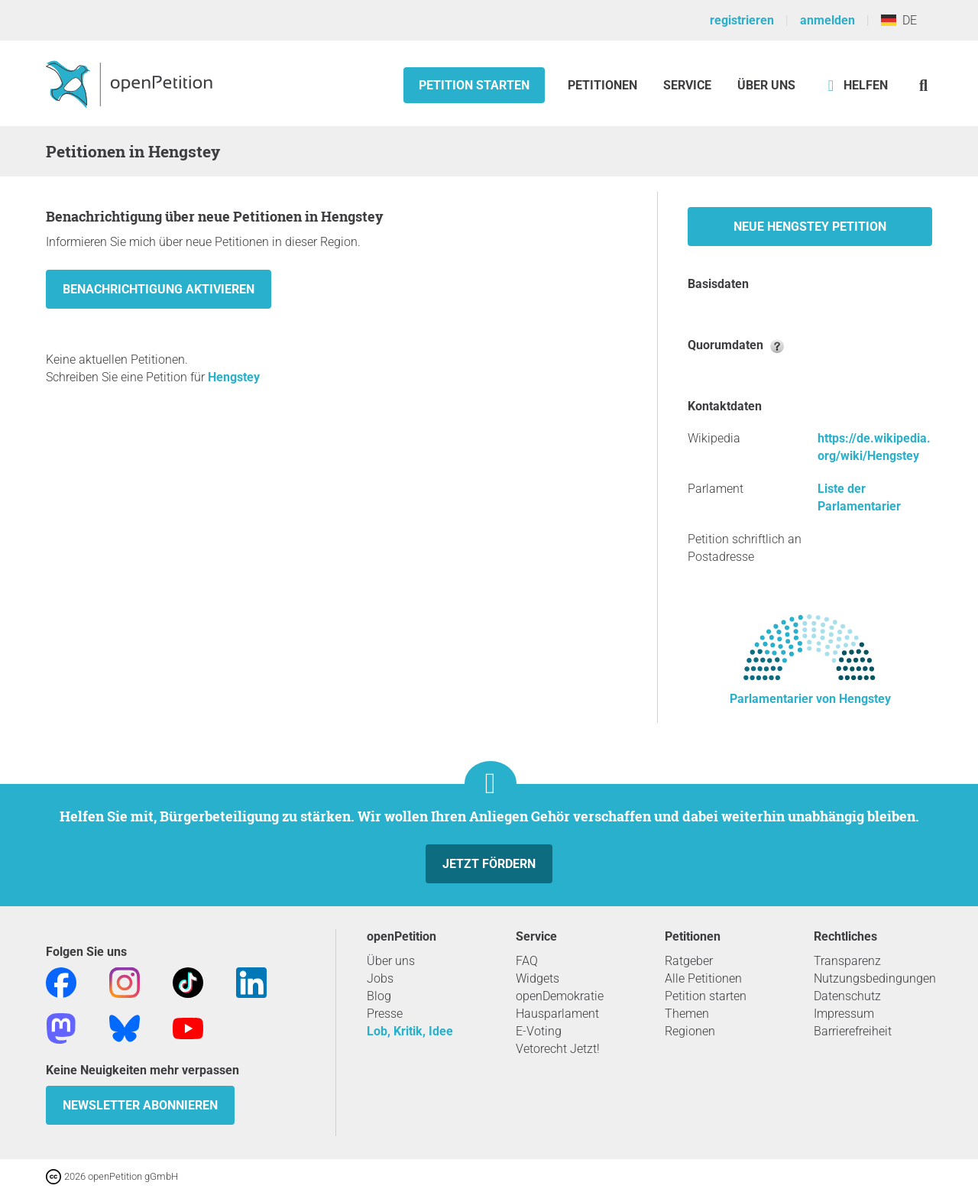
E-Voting (539, 1031)
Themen (687, 1013)
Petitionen (604, 85)
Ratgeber (689, 961)
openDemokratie (560, 996)
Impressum (844, 1013)
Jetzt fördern (489, 864)
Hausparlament (557, 1013)
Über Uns (766, 85)
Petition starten (474, 85)
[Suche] (923, 85)
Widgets (537, 978)
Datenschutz (847, 996)
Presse (385, 1013)
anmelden (827, 20)
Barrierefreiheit (853, 1031)
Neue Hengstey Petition (810, 226)
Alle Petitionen (703, 978)
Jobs (380, 978)
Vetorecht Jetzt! (558, 1048)
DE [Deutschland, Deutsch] (899, 20)
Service (687, 85)
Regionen (690, 1031)
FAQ (527, 961)
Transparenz (847, 961)
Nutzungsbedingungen (875, 978)
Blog (379, 996)
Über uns (391, 961)
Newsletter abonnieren (140, 1105)
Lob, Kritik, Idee (410, 1031)
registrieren (742, 20)
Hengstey (234, 377)
